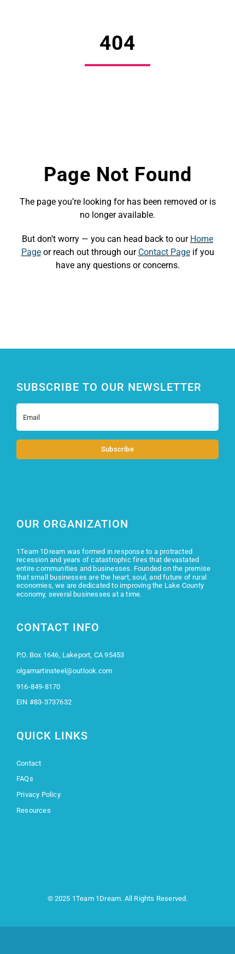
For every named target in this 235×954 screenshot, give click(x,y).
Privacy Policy (38, 794)
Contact (28, 763)
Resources (33, 810)
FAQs (24, 778)
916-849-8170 (38, 687)
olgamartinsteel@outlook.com (64, 671)
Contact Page (164, 252)
